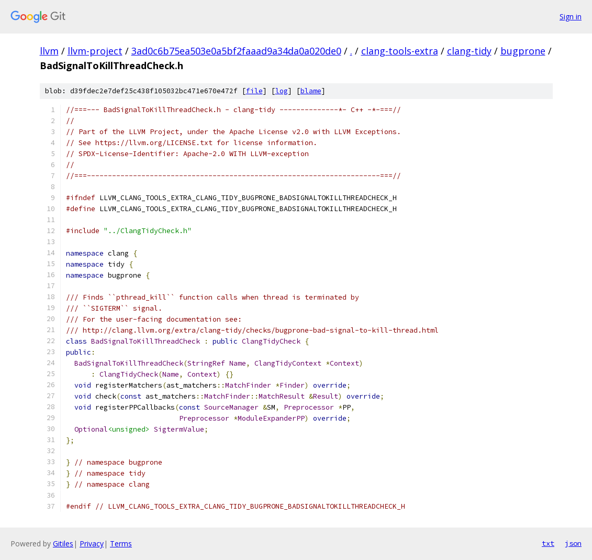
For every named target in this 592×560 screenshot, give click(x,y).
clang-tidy (469, 51)
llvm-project (95, 51)
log (281, 90)
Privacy (92, 543)
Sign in (571, 16)
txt (548, 543)
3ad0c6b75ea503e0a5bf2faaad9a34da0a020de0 (236, 51)
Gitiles (63, 543)
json (573, 543)
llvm (49, 51)
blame (310, 90)
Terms (121, 543)
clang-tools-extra (399, 51)
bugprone (522, 51)
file (254, 90)
